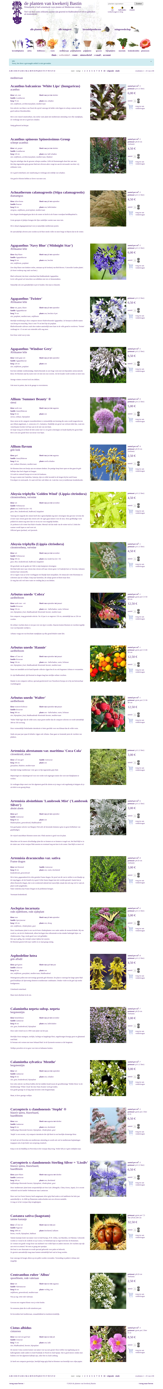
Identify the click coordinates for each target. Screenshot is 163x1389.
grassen (99, 50)
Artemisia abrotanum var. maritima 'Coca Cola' (46, 751)
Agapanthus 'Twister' (26, 298)
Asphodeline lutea (23, 955)
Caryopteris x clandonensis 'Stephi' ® (38, 1109)
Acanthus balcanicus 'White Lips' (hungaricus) (45, 86)
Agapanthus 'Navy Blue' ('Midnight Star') (41, 245)
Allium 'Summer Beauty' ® (30, 399)
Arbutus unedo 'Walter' (28, 697)
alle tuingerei (64, 29)
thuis (54, 55)
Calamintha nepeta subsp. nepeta (35, 1009)
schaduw (132, 9)
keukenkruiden (133, 50)
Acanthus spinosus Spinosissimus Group (40, 139)
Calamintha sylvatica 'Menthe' (33, 1062)
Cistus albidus (20, 1328)
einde (117, 71)
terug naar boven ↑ (17, 1383)
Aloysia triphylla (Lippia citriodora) (37, 544)
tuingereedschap (123, 29)
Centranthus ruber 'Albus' (30, 1275)
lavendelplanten (18, 50)
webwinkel (64, 55)
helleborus (41, 50)
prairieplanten (75, 50)
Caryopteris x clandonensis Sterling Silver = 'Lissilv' (49, 1162)
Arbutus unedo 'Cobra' (27, 594)
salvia (29, 50)
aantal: (130, 101)
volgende (110, 71)
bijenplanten (110, 50)
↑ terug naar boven (146, 1383)
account (107, 55)
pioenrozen (145, 50)
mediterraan (64, 50)
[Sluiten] (151, 61)
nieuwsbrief (86, 55)
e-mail (98, 55)
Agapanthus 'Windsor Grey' (31, 349)
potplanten (87, 50)
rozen (52, 50)
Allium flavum (21, 446)
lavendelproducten (92, 29)
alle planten (36, 29)
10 (104, 71)
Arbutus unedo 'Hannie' (28, 647)
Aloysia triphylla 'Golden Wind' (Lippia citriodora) (48, 494)
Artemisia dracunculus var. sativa (35, 858)
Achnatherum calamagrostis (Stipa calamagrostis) (47, 192)
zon (112, 9)
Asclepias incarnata (25, 908)
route (75, 55)
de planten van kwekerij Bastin (53, 3)
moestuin (122, 50)
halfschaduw (122, 9)
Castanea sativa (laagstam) (30, 1216)
